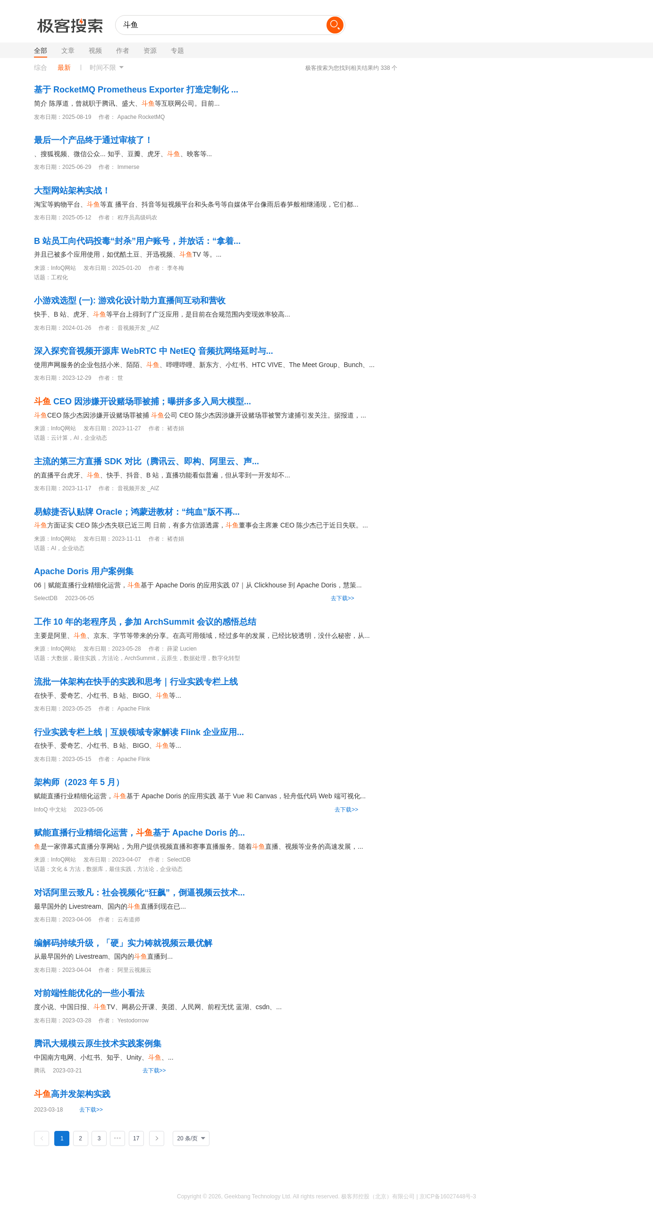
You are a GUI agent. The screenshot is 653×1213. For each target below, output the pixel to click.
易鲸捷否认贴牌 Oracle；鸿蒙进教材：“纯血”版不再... (137, 512)
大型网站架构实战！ (72, 190)
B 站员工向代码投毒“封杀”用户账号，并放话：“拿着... (137, 241)
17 (136, 1138)
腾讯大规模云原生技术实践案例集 (97, 1043)
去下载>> (342, 598)
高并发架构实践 (72, 1094)
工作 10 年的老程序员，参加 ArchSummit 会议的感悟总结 (145, 622)
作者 (122, 50)
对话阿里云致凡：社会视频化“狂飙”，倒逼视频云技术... (139, 892)
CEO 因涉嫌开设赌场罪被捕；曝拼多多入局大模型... (142, 401)
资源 (150, 50)
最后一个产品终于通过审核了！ (93, 140)
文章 (68, 50)
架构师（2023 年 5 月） (79, 782)
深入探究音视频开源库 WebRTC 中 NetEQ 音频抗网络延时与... (153, 351)
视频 (95, 50)
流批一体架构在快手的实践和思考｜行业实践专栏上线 (136, 681)
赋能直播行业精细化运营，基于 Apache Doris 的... (139, 832)
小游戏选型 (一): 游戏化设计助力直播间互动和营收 (130, 300)
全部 (40, 50)
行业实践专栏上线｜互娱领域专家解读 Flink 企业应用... (139, 732)
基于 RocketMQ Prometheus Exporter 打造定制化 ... (136, 89)
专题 (177, 50)
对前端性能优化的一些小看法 (89, 993)
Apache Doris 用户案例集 (84, 571)
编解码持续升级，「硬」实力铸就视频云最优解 (123, 943)
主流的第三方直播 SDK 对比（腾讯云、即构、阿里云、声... (146, 461)
